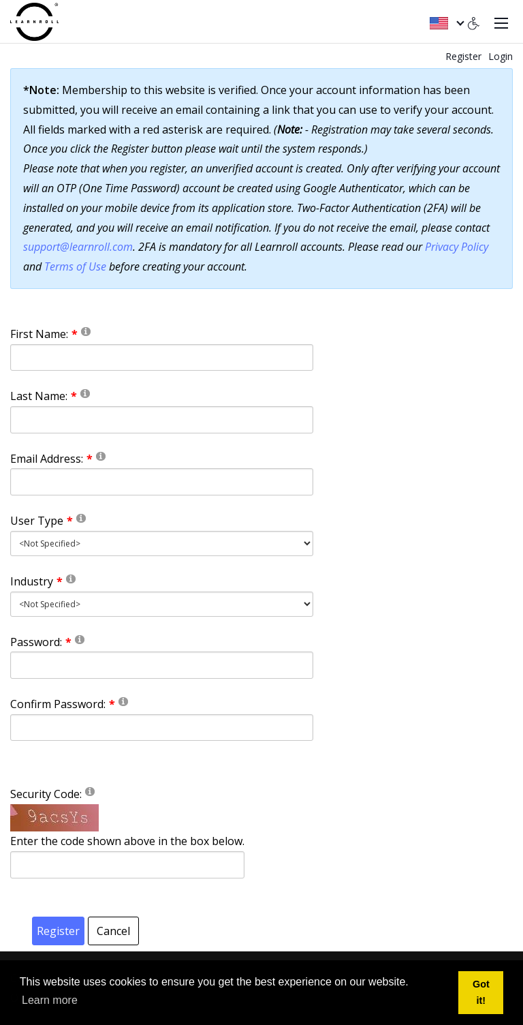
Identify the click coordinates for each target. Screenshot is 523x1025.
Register (463, 56)
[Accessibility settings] (474, 21)
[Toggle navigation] (501, 21)
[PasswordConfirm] (161, 727)
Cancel (113, 930)
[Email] (161, 481)
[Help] (86, 331)
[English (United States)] (446, 22)
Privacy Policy (456, 246)
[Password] (161, 665)
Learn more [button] (50, 1000)
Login (500, 56)
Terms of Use (75, 266)
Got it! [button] (481, 992)
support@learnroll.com (78, 246)
